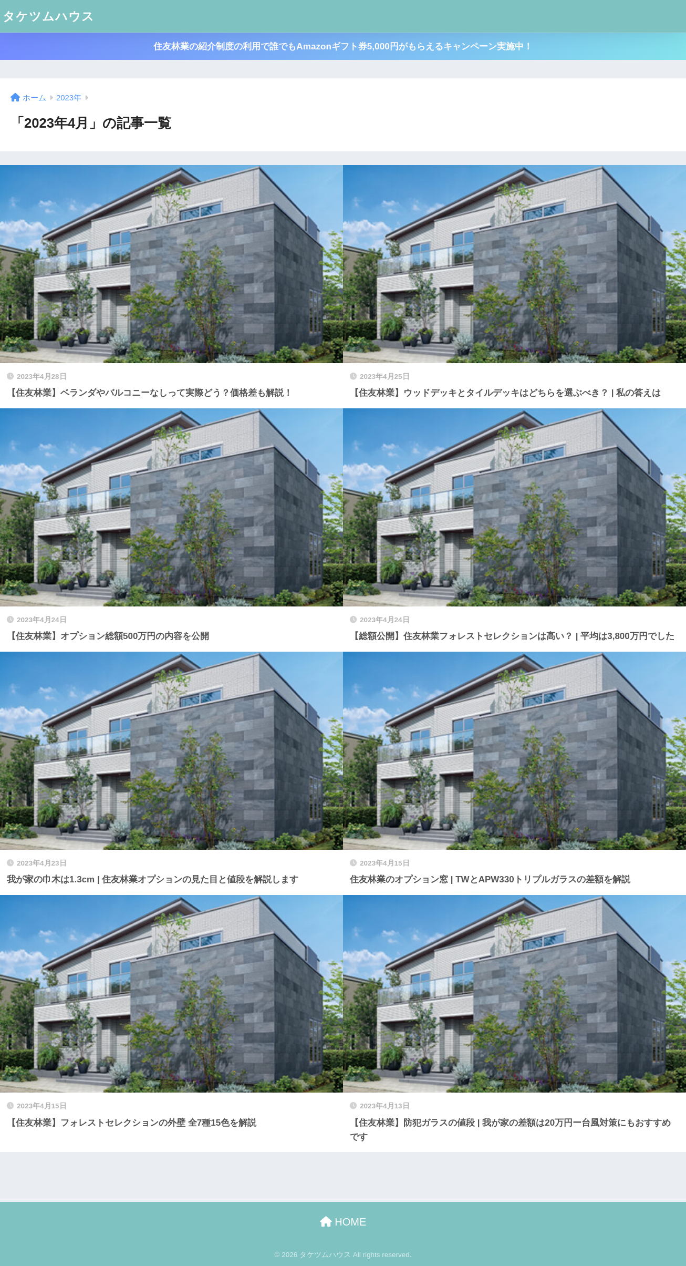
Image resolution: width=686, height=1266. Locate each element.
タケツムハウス (49, 16)
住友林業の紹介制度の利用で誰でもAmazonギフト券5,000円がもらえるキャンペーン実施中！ (342, 47)
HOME (343, 1222)
